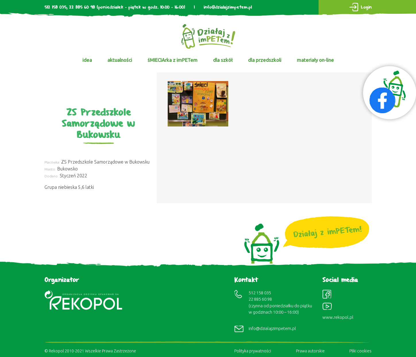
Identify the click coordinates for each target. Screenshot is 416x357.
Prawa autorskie (310, 351)
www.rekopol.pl (337, 317)
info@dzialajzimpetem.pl (228, 7)
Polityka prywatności (252, 351)
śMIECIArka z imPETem (173, 60)
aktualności (119, 60)
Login (366, 7)
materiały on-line (315, 60)
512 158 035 (55, 7)
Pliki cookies (360, 351)
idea (87, 60)
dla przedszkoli (264, 60)
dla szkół (223, 60)
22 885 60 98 (82, 7)
